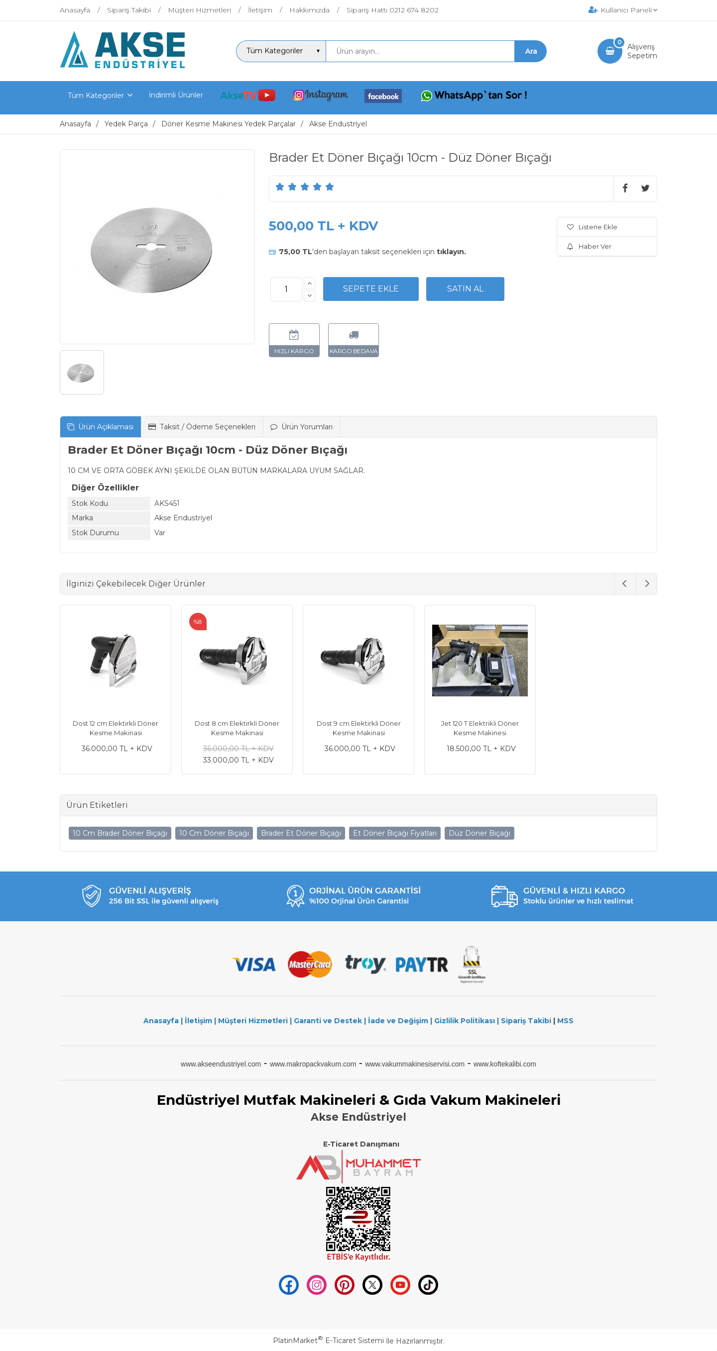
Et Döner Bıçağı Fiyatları (395, 833)
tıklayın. (451, 251)
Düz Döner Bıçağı (479, 833)
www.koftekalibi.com (505, 1064)
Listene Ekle (592, 227)
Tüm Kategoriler (96, 95)
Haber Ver (589, 246)
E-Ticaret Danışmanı (361, 1144)
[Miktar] (286, 289)
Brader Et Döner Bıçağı (301, 833)
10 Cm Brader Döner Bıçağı (120, 833)
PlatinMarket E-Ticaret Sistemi (328, 1340)
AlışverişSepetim (642, 51)
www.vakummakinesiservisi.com (415, 1064)
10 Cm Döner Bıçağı (214, 833)
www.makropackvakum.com (313, 1064)
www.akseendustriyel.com (221, 1064)
